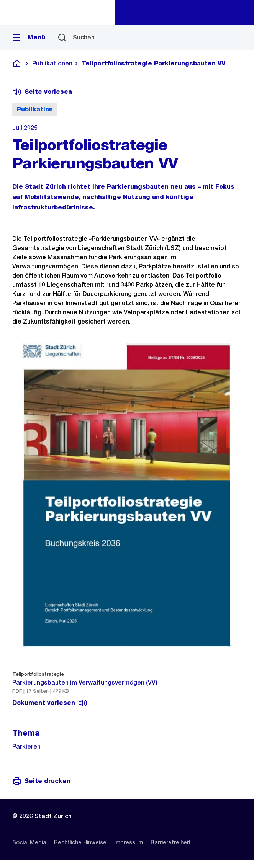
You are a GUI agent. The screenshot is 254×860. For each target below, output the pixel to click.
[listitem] (29, 842)
